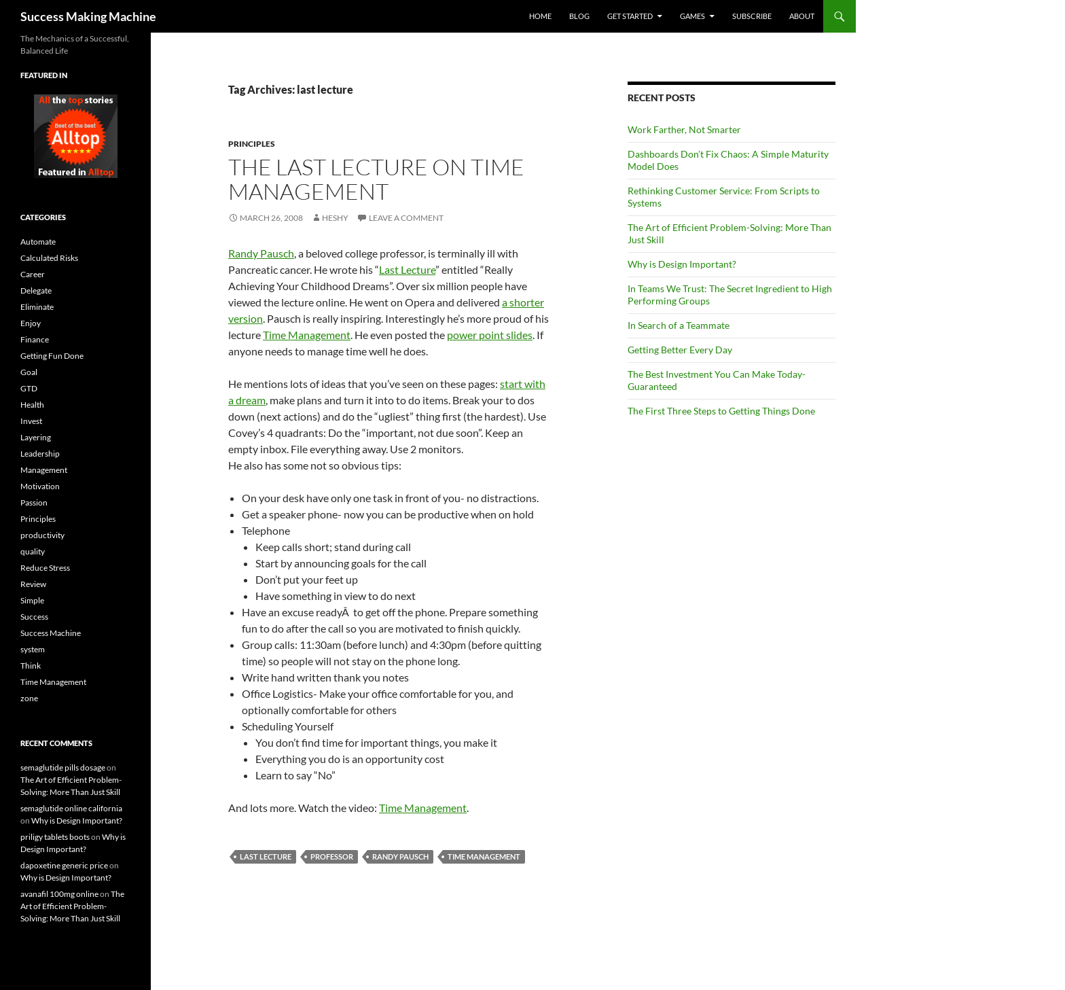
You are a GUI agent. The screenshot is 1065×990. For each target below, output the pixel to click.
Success (34, 617)
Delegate (36, 290)
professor (331, 856)
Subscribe (752, 16)
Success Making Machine (88, 16)
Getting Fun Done (52, 356)
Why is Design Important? (682, 264)
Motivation (40, 486)
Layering (35, 437)
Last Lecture (407, 269)
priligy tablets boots (55, 837)
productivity (42, 535)
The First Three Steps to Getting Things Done (721, 411)
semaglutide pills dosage (62, 767)
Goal (28, 372)
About (801, 16)
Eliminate (37, 307)
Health (32, 405)
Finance (34, 339)
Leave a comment (406, 218)
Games (692, 16)
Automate (38, 241)
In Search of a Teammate (678, 325)
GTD (28, 388)
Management (43, 470)
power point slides (489, 334)
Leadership (40, 453)
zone (29, 698)
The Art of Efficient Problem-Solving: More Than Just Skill (72, 906)
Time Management (306, 334)
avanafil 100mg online (59, 894)
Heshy (335, 218)
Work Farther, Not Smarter (684, 129)
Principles (251, 144)
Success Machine (50, 633)
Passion (34, 502)
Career (32, 274)
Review (33, 584)
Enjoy (30, 323)
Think (30, 665)
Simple (32, 600)
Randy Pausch (261, 253)
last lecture (265, 856)
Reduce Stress (45, 568)
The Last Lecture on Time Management (376, 179)
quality (32, 551)
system (32, 649)
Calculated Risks (49, 258)
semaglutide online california (71, 808)
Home (540, 16)
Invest (31, 421)
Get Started (630, 16)
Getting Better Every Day (680, 349)
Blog (579, 16)
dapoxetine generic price (64, 865)
